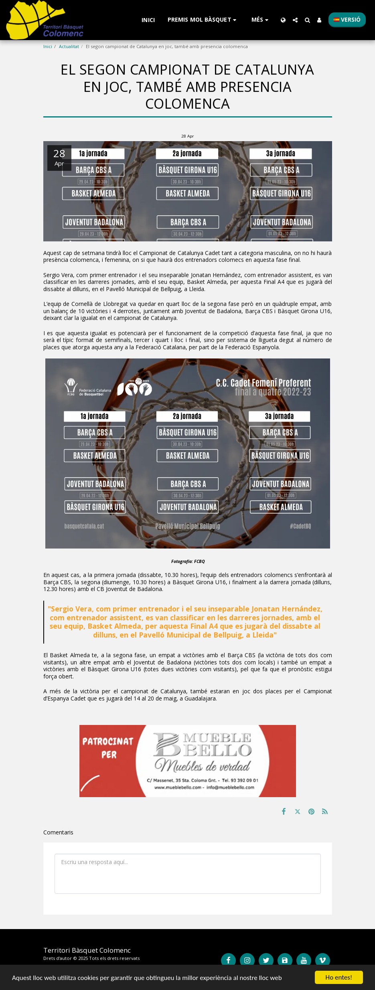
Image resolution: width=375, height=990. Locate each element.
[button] (203, 20)
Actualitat (69, 46)
